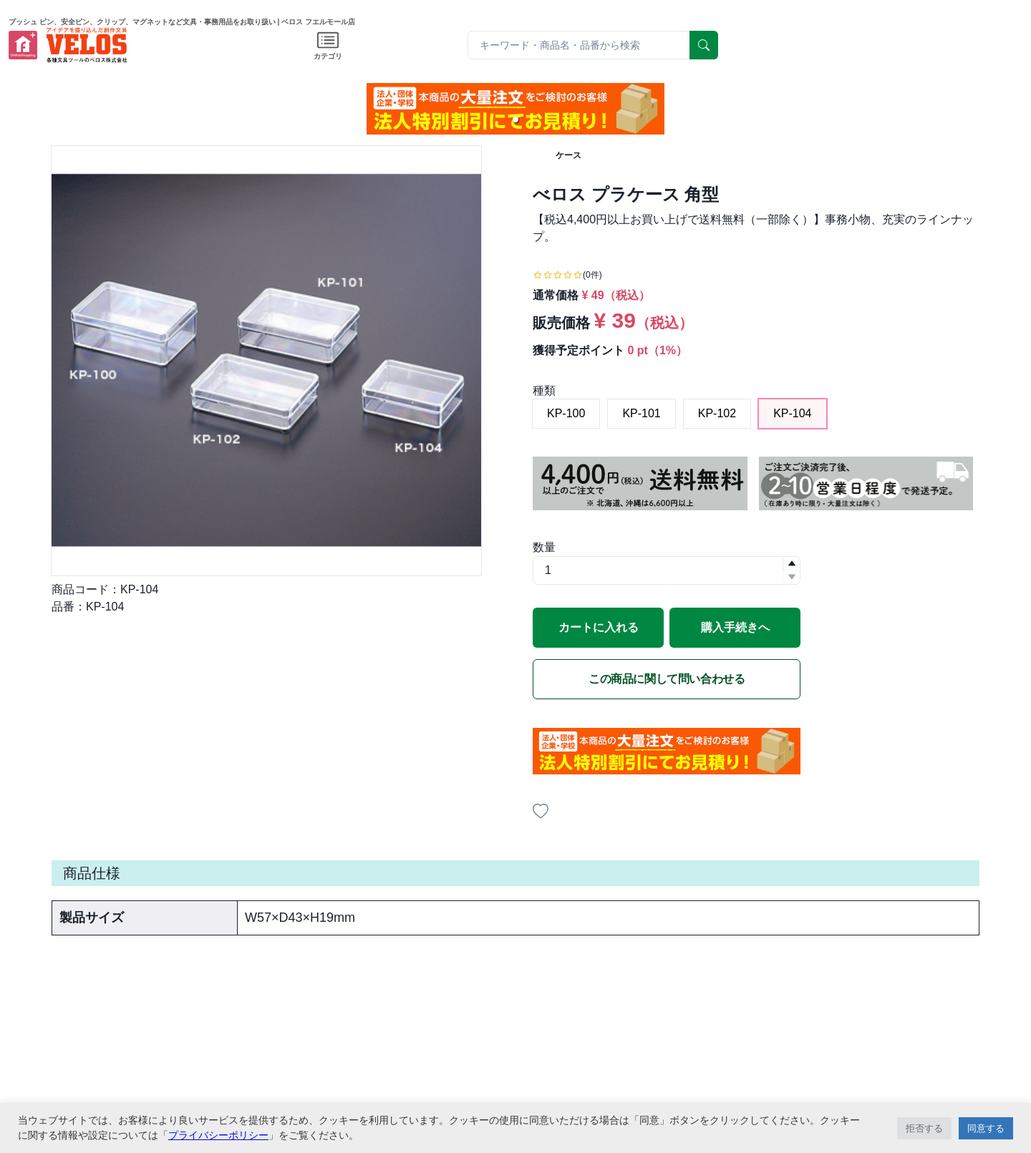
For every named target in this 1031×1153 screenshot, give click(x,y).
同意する (986, 1128)
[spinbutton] (666, 570)
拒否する (924, 1128)
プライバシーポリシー (218, 1135)
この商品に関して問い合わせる (667, 679)
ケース (568, 155)
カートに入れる (598, 627)
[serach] (703, 45)
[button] (515, 119)
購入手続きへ (735, 627)
